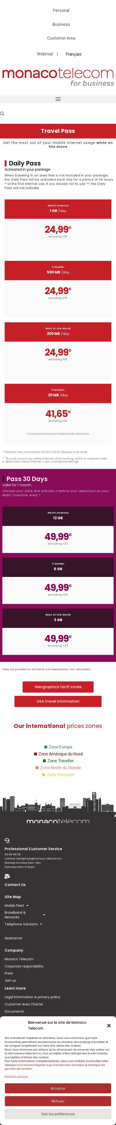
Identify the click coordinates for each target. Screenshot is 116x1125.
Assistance (13, 938)
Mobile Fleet (16, 905)
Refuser (58, 1101)
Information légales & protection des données (50, 1065)
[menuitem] (73, 54)
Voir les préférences (58, 1114)
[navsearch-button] (2, 113)
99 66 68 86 (13, 854)
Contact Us (15, 884)
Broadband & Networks (25, 915)
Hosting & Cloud (20, 931)
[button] (109, 1025)
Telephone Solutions (23, 924)
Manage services (16, 1076)
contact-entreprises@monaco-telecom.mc (33, 858)
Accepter (58, 1088)
